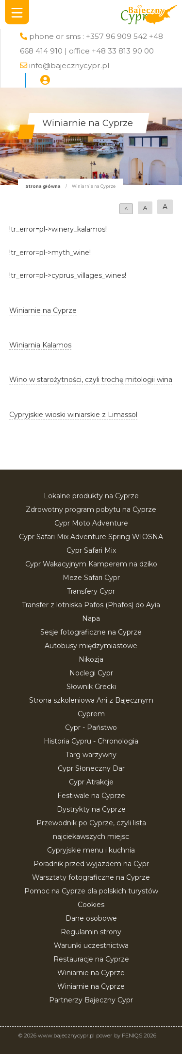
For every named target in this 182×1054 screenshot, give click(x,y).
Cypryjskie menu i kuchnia (91, 850)
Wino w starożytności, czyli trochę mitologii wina (90, 379)
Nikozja (91, 659)
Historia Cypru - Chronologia (91, 741)
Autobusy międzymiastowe (91, 645)
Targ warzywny (91, 754)
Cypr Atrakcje (91, 782)
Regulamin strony (91, 931)
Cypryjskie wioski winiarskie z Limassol (73, 414)
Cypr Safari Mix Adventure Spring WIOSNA (91, 536)
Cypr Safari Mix (91, 550)
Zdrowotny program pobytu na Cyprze (91, 509)
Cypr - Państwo (91, 727)
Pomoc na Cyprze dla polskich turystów (91, 891)
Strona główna (43, 186)
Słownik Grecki (91, 686)
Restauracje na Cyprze (91, 959)
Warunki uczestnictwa (91, 945)
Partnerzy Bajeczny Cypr (91, 1000)
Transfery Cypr (91, 591)
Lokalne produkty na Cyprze (91, 495)
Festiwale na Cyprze (91, 795)
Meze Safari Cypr (91, 577)
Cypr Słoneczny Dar (91, 768)
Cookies (91, 904)
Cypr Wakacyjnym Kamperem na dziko (91, 564)
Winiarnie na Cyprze (91, 972)
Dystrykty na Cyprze (91, 809)
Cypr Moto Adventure (91, 523)
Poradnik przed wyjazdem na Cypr (91, 863)
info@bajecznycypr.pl (69, 65)
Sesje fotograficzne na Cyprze (91, 632)
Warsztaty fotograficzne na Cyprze (91, 877)
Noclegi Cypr (91, 673)
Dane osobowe (91, 918)
